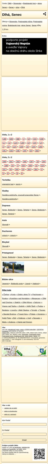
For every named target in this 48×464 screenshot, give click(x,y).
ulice (17, 7)
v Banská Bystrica (9, 314)
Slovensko (17, 3)
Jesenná (5, 284)
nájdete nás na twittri (10, 408)
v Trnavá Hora (22, 314)
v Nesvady (36, 318)
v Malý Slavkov (23, 310)
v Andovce (11, 322)
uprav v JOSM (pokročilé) (28, 329)
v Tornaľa (33, 310)
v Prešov (39, 306)
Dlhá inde (6, 290)
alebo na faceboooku (10, 411)
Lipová (27, 284)
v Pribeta (32, 314)
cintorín (5, 235)
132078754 (39, 329)
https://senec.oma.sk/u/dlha (10, 128)
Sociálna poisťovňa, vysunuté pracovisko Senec (20, 195)
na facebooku (17, 447)
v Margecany (35, 298)
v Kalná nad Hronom (24, 322)
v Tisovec (41, 310)
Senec (11, 7)
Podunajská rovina (7, 336)
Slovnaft (5, 225)
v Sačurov (36, 302)
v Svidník (21, 306)
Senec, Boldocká (8, 210)
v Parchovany (36, 294)
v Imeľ (28, 318)
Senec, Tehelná (23, 210)
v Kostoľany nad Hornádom (19, 298)
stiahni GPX (5, 333)
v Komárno (40, 314)
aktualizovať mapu (13, 329)
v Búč (14, 318)
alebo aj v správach (10, 414)
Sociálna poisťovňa (9, 199)
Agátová (36, 284)
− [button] (5, 84)
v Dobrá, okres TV (23, 294)
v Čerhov (5, 294)
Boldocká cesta (17, 284)
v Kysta (12, 294)
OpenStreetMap (17, 127)
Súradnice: (5, 331)
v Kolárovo (21, 318)
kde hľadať (6, 420)
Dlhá (23, 7)
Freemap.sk (28, 127)
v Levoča (13, 310)
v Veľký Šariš (30, 306)
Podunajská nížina (25, 22)
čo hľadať (5, 430)
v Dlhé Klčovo (26, 302)
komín (18, 184)
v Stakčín (16, 302)
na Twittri (19, 449)
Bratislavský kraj (29, 3)
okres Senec (26, 25)
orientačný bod (7, 184)
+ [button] (5, 80)
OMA (10, 3)
